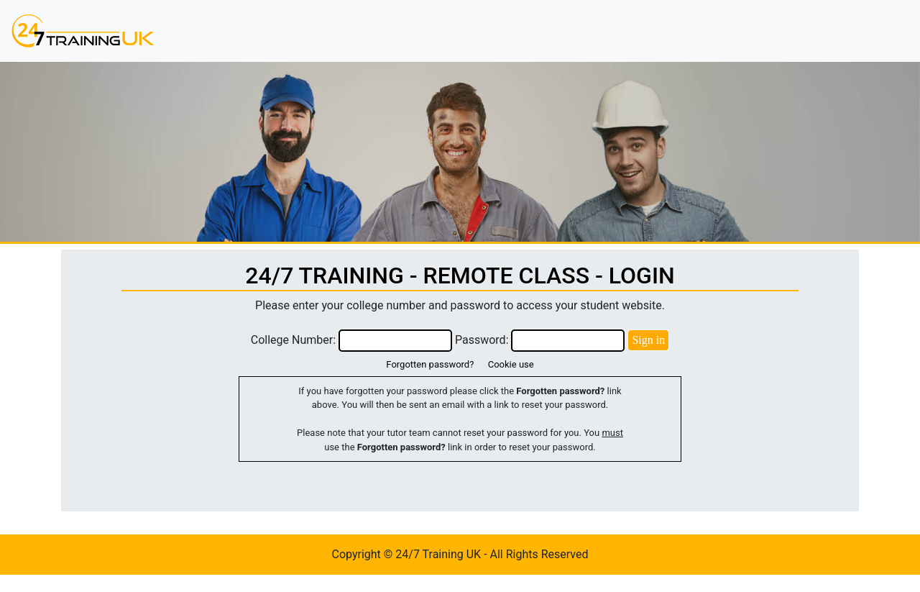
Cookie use (511, 364)
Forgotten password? (430, 364)
